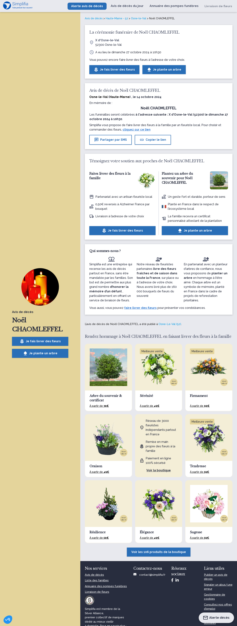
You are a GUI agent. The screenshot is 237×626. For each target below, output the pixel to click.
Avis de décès (94, 18)
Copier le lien (153, 140)
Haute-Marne (120, 97)
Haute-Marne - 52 (117, 18)
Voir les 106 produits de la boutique (158, 552)
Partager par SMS (110, 139)
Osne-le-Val (138, 18)
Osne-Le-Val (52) (170, 324)
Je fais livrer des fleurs (40, 341)
